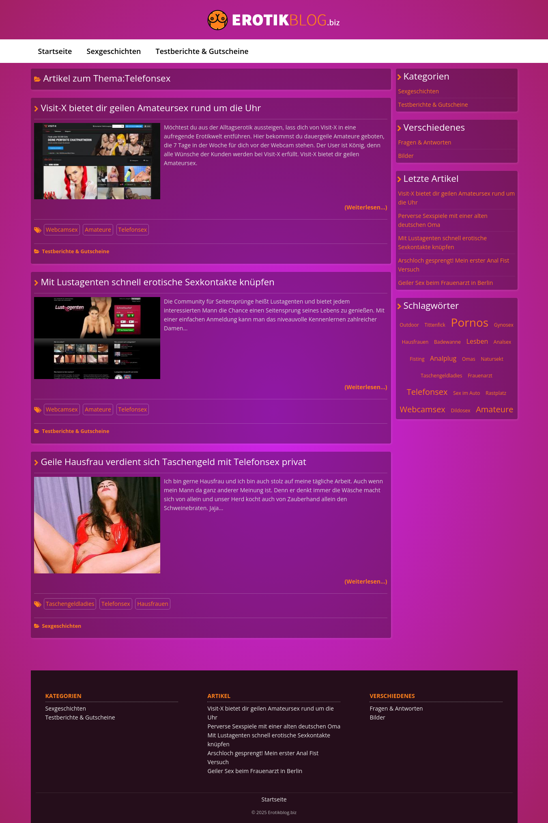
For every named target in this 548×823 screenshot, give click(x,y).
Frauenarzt (480, 375)
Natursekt (492, 358)
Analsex (502, 341)
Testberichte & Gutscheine (201, 51)
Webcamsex (62, 229)
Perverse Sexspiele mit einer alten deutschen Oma (443, 220)
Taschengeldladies (70, 604)
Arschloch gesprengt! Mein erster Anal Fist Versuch (453, 264)
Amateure (98, 229)
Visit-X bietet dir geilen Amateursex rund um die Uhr (151, 107)
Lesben (477, 341)
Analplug (443, 358)
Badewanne (447, 341)
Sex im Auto (466, 393)
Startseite (55, 51)
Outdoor (409, 324)
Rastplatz (496, 393)
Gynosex (504, 324)
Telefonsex (132, 229)
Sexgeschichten (114, 51)
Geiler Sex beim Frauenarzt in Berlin (445, 283)
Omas (468, 358)
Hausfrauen (152, 604)
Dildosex (460, 410)
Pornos (470, 322)
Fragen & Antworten (424, 142)
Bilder (406, 155)
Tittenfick (435, 324)
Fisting (417, 358)
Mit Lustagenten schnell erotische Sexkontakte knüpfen (157, 282)
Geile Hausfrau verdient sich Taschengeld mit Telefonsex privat (173, 461)
